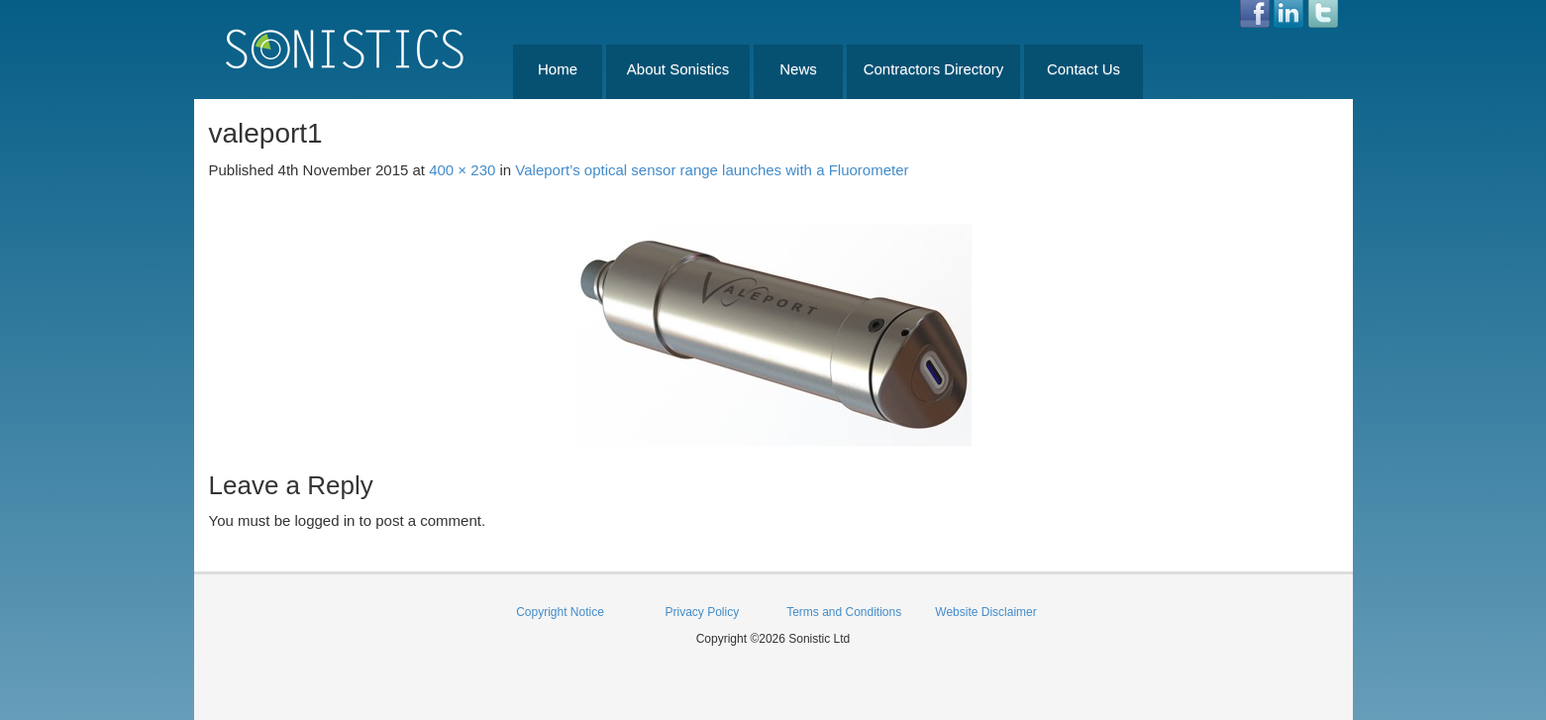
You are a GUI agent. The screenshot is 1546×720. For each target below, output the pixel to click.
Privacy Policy (702, 612)
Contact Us (1083, 68)
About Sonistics (678, 68)
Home (557, 68)
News (798, 68)
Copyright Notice (560, 612)
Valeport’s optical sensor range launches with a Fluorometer (711, 169)
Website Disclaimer (985, 612)
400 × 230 (462, 169)
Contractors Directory (934, 68)
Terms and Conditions (843, 612)
